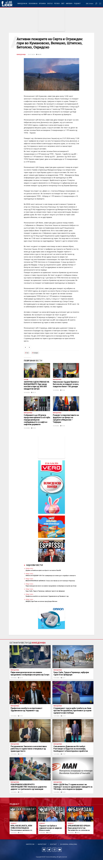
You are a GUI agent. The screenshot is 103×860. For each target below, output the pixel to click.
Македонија (22, 3)
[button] (6, 820)
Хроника (42, 3)
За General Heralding (68, 844)
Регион (57, 3)
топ (27, 353)
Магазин (69, 3)
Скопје (50, 3)
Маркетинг (42, 844)
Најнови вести (34, 565)
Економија (33, 3)
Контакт (53, 844)
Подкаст (77, 3)
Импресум (30, 844)
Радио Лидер (7, 3)
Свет (62, 3)
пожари (35, 353)
